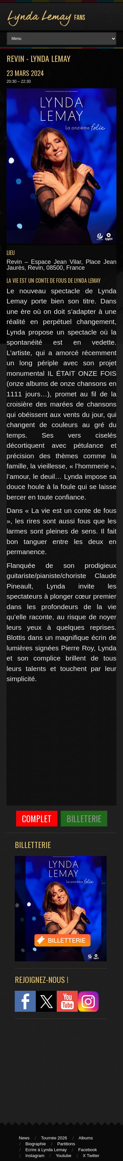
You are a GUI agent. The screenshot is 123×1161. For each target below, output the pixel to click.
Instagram (35, 1155)
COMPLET (36, 818)
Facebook (87, 1149)
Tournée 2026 (54, 1137)
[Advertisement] (57, 1067)
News (24, 1137)
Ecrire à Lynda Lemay (46, 1149)
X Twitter (91, 1155)
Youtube (63, 1155)
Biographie (36, 1143)
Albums (86, 1137)
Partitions (66, 1143)
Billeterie (84, 818)
